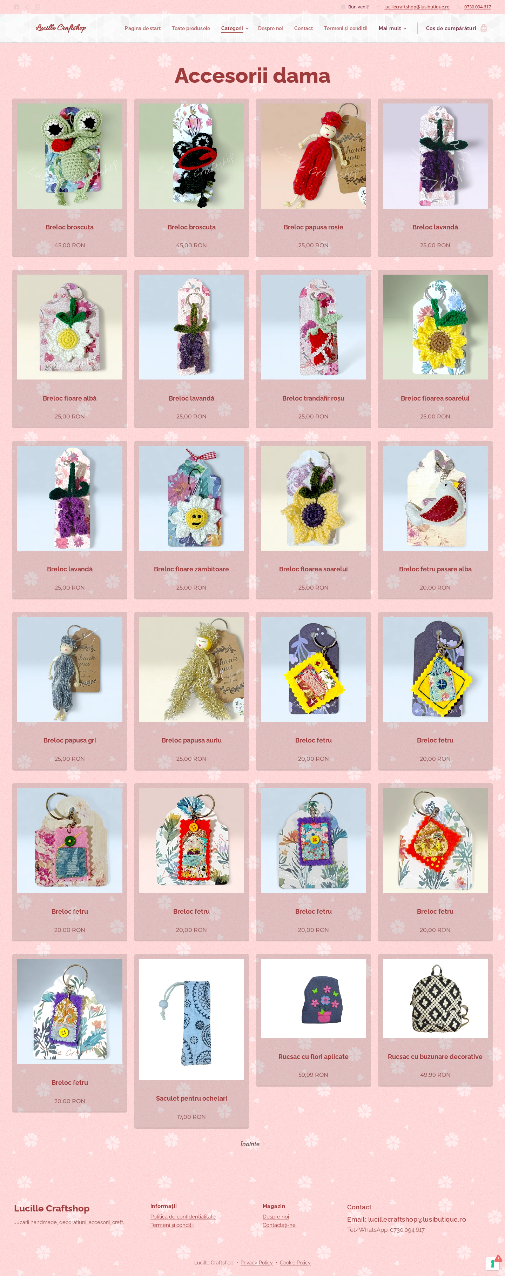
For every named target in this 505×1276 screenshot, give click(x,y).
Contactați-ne (279, 1225)
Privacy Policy (257, 1262)
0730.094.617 (477, 7)
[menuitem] (132, 28)
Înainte (250, 1144)
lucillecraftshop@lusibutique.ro (417, 7)
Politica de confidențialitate (183, 1217)
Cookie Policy (295, 1262)
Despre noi (276, 1217)
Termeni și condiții (172, 1225)
